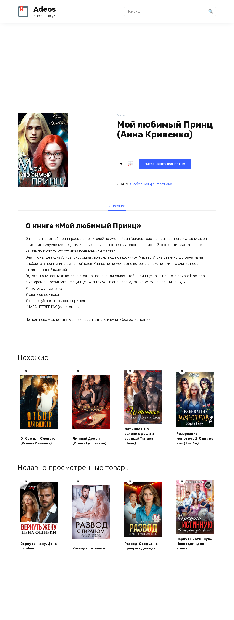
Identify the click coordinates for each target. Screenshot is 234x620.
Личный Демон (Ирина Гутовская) (91, 441)
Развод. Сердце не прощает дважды (143, 552)
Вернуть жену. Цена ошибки (35, 552)
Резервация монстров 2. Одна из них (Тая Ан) (194, 439)
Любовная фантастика (151, 183)
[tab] (117, 205)
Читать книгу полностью (145, 163)
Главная (122, 115)
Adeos (44, 9)
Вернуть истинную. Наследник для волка (191, 547)
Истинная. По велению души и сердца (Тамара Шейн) (140, 436)
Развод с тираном (90, 555)
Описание (117, 206)
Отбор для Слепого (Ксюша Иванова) (37, 439)
